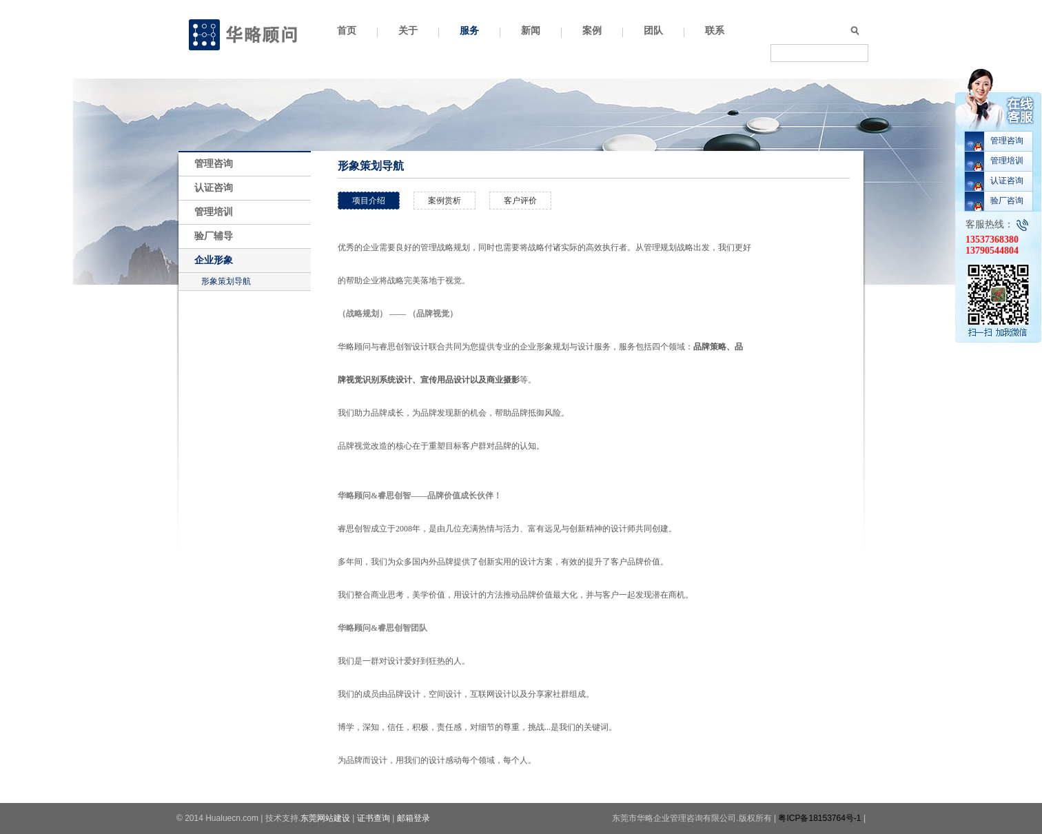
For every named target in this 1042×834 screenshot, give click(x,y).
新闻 (530, 31)
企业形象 (213, 260)
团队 (653, 31)
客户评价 (520, 200)
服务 (469, 31)
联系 (714, 31)
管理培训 (213, 212)
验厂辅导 (213, 236)
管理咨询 (213, 164)
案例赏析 (444, 200)
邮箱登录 (413, 818)
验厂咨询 (1006, 200)
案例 (592, 31)
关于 (408, 31)
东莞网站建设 (325, 818)
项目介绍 (368, 200)
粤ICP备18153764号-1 (819, 818)
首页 (346, 31)
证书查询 (373, 818)
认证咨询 (213, 188)
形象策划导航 (226, 281)
